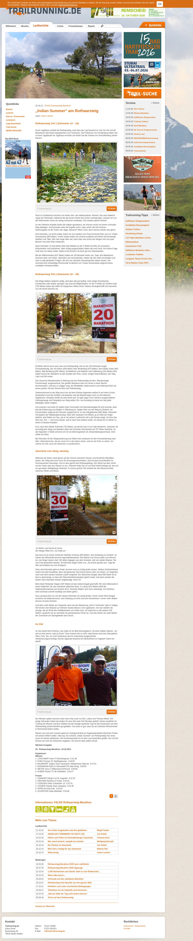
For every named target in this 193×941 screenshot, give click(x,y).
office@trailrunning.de (54, 931)
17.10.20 (40, 834)
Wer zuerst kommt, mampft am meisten (66, 841)
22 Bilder (112, 209)
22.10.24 (40, 871)
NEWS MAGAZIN (13, 131)
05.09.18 (40, 897)
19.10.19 (40, 838)
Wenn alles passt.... (56, 875)
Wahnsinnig (53, 852)
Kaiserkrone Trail (133, 246)
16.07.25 (40, 868)
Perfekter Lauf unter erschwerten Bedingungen (69, 886)
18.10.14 (40, 849)
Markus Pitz (102, 849)
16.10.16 (40, 845)
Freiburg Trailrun (141, 121)
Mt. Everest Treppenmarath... (146, 130)
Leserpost (10, 120)
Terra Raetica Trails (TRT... (138, 263)
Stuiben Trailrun (133, 229)
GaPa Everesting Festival (144, 142)
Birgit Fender (103, 830)
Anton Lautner (47, 116)
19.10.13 (40, 852)
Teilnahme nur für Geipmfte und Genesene (67, 890)
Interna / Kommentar (15, 116)
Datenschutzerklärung (68, 5)
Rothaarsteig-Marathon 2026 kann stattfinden (68, 864)
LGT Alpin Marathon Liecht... (139, 238)
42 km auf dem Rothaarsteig (61, 897)
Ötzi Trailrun (139, 109)
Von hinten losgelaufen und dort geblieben (67, 830)
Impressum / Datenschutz (135, 926)
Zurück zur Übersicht (45, 906)
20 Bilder (112, 712)
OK (160, 4)
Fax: (37, 928)
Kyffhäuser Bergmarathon (145, 117)
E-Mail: (38, 931)
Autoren (9, 113)
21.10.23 (40, 830)
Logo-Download (13, 123)
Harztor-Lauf (139, 134)
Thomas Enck (103, 838)
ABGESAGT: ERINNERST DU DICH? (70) (66, 834)
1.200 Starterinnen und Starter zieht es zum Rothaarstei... (74, 871)
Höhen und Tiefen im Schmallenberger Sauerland (70, 838)
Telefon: (38, 926)
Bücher (9, 109)
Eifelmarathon (132, 242)
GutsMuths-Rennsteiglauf (145, 147)
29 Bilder (112, 541)
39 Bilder (112, 359)
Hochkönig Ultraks (134, 233)
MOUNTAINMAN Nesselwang (146, 138)
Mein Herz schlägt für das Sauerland (64, 849)
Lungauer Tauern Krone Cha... (139, 259)
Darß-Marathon (140, 126)
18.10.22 (40, 883)
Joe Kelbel (102, 834)
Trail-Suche (11, 127)
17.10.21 (40, 886)
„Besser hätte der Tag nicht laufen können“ (67, 894)
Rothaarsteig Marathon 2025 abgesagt (65, 868)
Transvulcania (140, 151)
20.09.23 (40, 879)
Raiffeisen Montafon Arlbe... (138, 250)
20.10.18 (40, 841)
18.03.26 (40, 864)
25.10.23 (40, 875)
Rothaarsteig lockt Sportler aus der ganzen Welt (70, 883)
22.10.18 (40, 894)
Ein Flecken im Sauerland (59, 845)
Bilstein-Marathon (141, 113)
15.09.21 (40, 890)
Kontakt (127, 928)
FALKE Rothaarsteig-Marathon (58, 106)
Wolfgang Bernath (105, 841)
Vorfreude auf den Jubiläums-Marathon (65, 879)
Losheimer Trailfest (134, 254)
